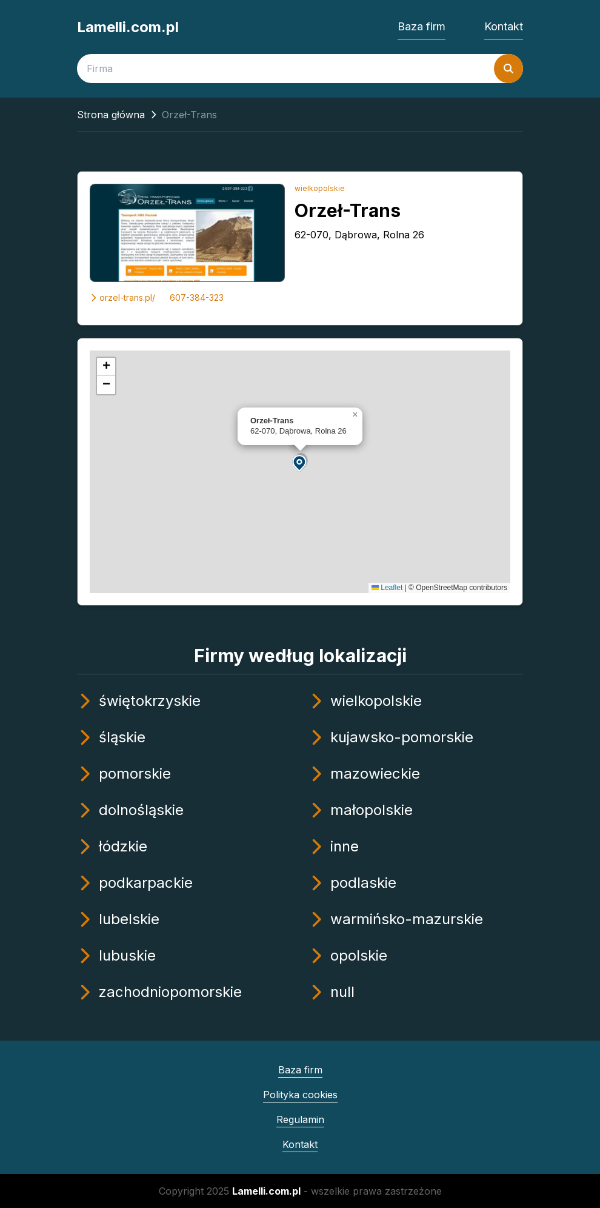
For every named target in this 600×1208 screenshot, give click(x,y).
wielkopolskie (320, 188)
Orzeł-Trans (348, 210)
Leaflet (387, 587)
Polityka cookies (300, 1095)
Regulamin (300, 1119)
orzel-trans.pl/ (122, 297)
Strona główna (111, 115)
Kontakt (503, 26)
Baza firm (421, 26)
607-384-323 (197, 297)
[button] (300, 462)
